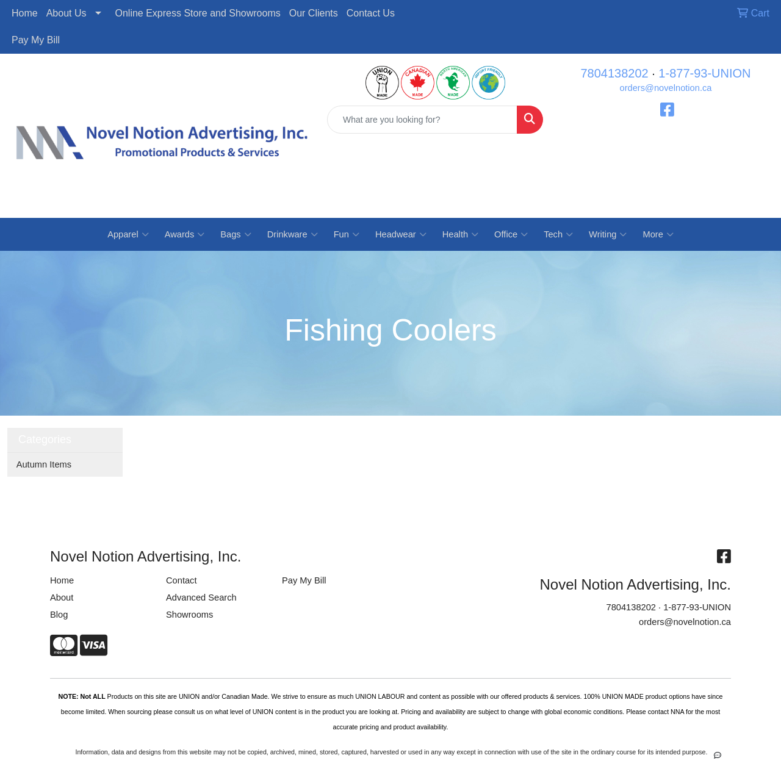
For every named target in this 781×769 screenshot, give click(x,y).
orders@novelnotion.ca (666, 88)
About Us (66, 13)
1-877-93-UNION (704, 73)
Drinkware (292, 234)
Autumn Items (43, 464)
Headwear (400, 234)
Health (460, 234)
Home (25, 13)
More (657, 234)
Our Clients (313, 13)
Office (511, 234)
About (61, 597)
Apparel (128, 234)
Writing (608, 234)
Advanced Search (201, 597)
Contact (181, 580)
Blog (59, 614)
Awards (185, 234)
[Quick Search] (422, 120)
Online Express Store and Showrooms (198, 13)
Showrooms (189, 614)
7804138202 (614, 73)
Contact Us (371, 13)
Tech (558, 234)
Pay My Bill (36, 40)
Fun (346, 234)
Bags (235, 234)
